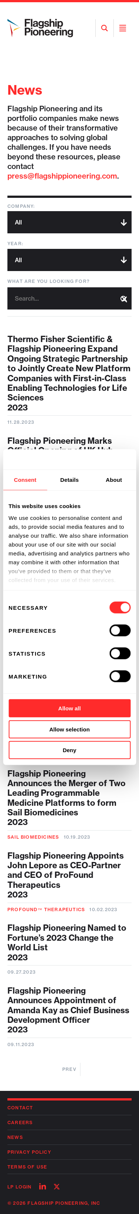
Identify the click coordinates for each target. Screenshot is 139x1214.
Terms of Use (27, 1167)
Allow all (69, 708)
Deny (69, 750)
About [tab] (114, 480)
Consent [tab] (25, 480)
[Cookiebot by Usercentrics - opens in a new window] (98, 459)
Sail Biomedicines (33, 837)
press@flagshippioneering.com (62, 175)
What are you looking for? (48, 281)
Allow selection (69, 729)
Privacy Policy (29, 1152)
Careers (20, 1122)
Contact (20, 1107)
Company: (21, 206)
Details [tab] (69, 480)
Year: (15, 243)
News (15, 1137)
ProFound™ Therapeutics (46, 909)
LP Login (19, 1187)
